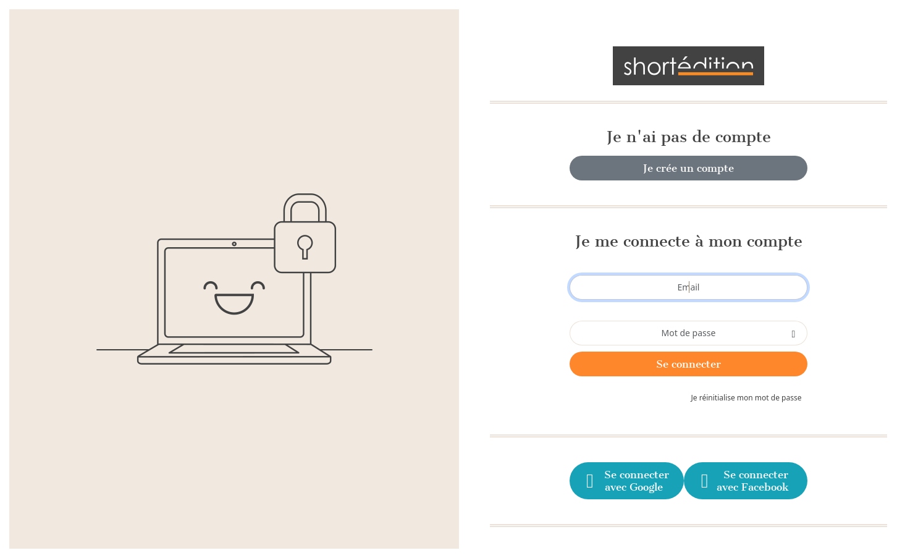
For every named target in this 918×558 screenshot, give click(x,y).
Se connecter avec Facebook (743, 480)
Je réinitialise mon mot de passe (746, 397)
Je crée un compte (688, 168)
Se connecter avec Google (626, 480)
